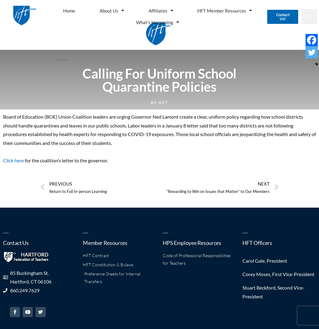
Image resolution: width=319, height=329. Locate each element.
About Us (112, 10)
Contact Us (15, 242)
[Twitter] (312, 52)
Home (69, 10)
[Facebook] (312, 40)
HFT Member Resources (224, 10)
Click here (13, 160)
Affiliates (161, 10)
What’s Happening (157, 22)
